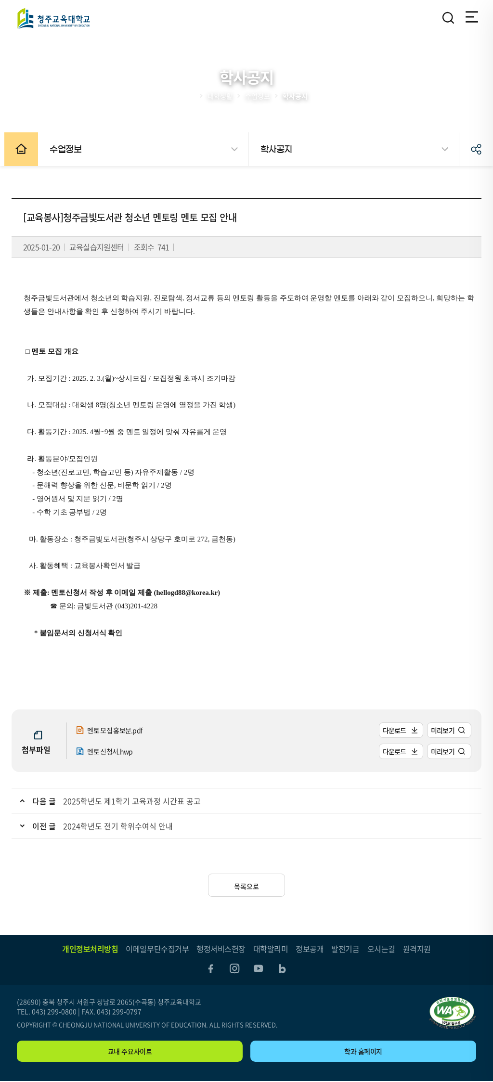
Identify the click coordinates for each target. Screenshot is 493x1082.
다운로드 (389, 730)
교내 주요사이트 (130, 1052)
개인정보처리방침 (90, 948)
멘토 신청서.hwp (114, 751)
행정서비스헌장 (221, 948)
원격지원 (417, 948)
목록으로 (246, 886)
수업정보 (257, 96)
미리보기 (437, 730)
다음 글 (49, 801)
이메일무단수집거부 (157, 948)
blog (284, 969)
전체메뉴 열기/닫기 (469, 18)
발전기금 (345, 948)
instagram (234, 969)
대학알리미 (270, 948)
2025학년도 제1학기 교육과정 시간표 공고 (137, 801)
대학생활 (220, 96)
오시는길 (381, 948)
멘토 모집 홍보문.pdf (119, 730)
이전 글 (49, 826)
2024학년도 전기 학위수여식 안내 (123, 826)
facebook (209, 969)
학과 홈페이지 (363, 1052)
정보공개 (310, 948)
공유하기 (476, 149)
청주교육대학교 (53, 18)
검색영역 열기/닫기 (448, 18)
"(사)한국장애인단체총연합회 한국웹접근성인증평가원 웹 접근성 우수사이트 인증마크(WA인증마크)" (452, 1014)
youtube (259, 969)
